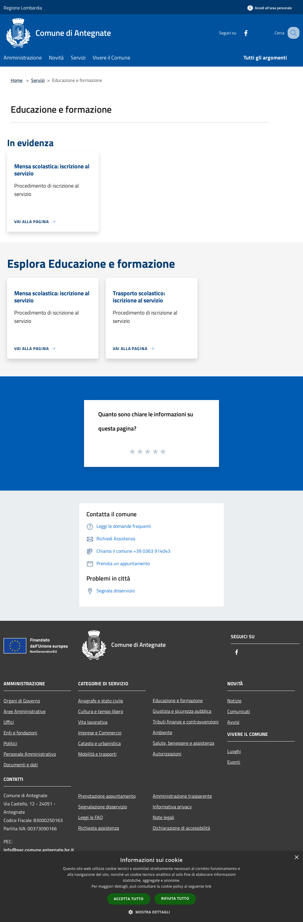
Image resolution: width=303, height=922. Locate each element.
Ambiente (162, 732)
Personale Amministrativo (30, 753)
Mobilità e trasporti (97, 753)
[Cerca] (292, 33)
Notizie (234, 700)
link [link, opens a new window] (208, 886)
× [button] (296, 857)
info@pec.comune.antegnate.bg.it (39, 849)
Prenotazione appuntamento (107, 796)
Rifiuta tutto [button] (175, 898)
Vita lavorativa (92, 722)
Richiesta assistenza (98, 827)
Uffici (9, 722)
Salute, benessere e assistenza (183, 743)
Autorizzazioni (167, 753)
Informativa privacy (172, 806)
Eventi (233, 761)
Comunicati (238, 711)
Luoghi (234, 751)
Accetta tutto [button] (129, 898)
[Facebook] (240, 33)
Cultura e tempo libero (100, 711)
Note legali (163, 817)
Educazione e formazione (178, 700)
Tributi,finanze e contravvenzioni (186, 721)
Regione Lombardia (23, 7)
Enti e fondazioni (20, 732)
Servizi (38, 80)
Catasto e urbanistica (99, 743)
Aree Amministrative (25, 711)
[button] (151, 912)
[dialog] (151, 886)
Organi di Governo (22, 700)
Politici (10, 743)
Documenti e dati (21, 764)
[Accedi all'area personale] (269, 8)
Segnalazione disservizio (102, 806)
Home (16, 80)
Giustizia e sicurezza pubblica (182, 711)
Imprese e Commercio (99, 732)
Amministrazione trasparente (182, 796)
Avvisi (233, 722)
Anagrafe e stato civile (100, 700)
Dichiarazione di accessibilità (181, 827)
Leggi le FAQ (90, 817)
